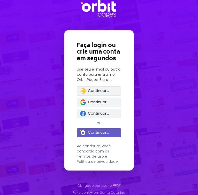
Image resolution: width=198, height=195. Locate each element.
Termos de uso (90, 156)
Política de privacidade (97, 161)
